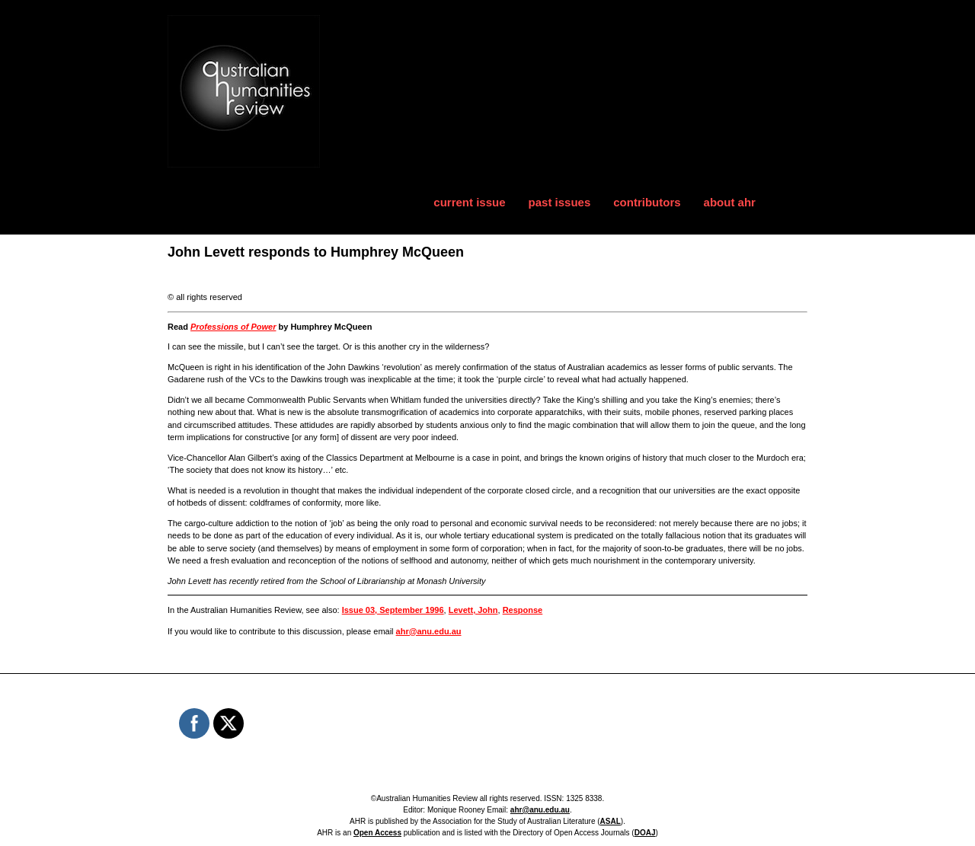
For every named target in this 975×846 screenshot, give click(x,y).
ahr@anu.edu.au (429, 631)
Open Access (377, 832)
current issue (469, 202)
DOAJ (645, 832)
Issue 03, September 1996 (393, 610)
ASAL (610, 821)
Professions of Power (233, 326)
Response (523, 610)
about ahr (730, 202)
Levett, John (473, 610)
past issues (560, 202)
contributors (646, 202)
